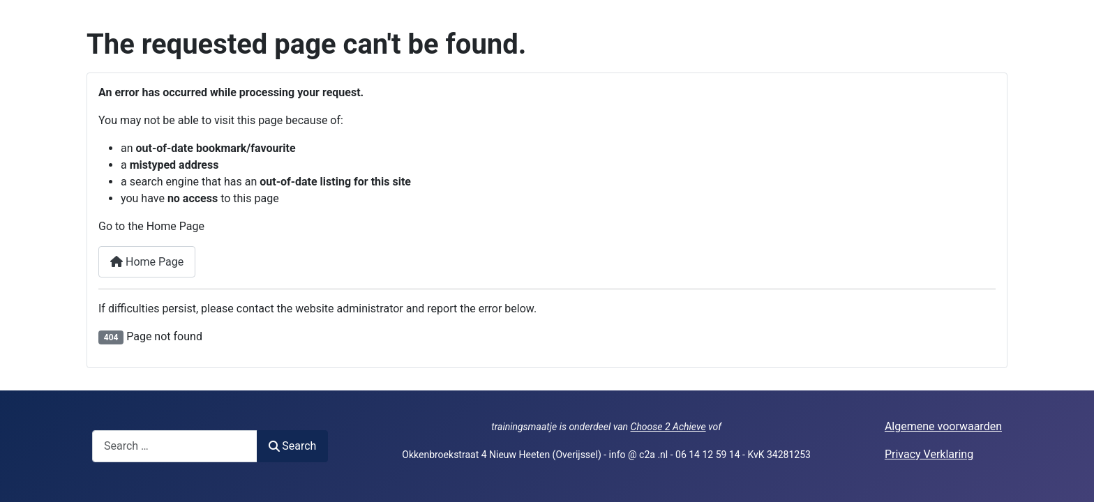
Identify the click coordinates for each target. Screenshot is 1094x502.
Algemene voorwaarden (943, 426)
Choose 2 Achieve (668, 426)
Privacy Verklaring (929, 454)
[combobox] (174, 446)
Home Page (146, 261)
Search (292, 445)
